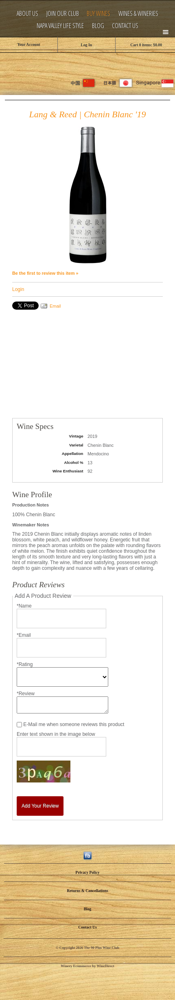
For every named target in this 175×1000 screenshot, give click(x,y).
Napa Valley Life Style (60, 26)
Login (18, 289)
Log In (86, 45)
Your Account (28, 44)
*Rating (25, 664)
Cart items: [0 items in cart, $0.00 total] (146, 45)
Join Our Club (62, 14)
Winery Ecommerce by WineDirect (87, 966)
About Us (27, 14)
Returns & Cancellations (87, 890)
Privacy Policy (88, 872)
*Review (26, 693)
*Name (24, 606)
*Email (24, 635)
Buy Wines (98, 14)
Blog (98, 26)
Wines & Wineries (138, 14)
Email (55, 306)
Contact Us (125, 26)
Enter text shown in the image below (56, 734)
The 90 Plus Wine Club (87, 62)
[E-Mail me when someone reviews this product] (19, 724)
